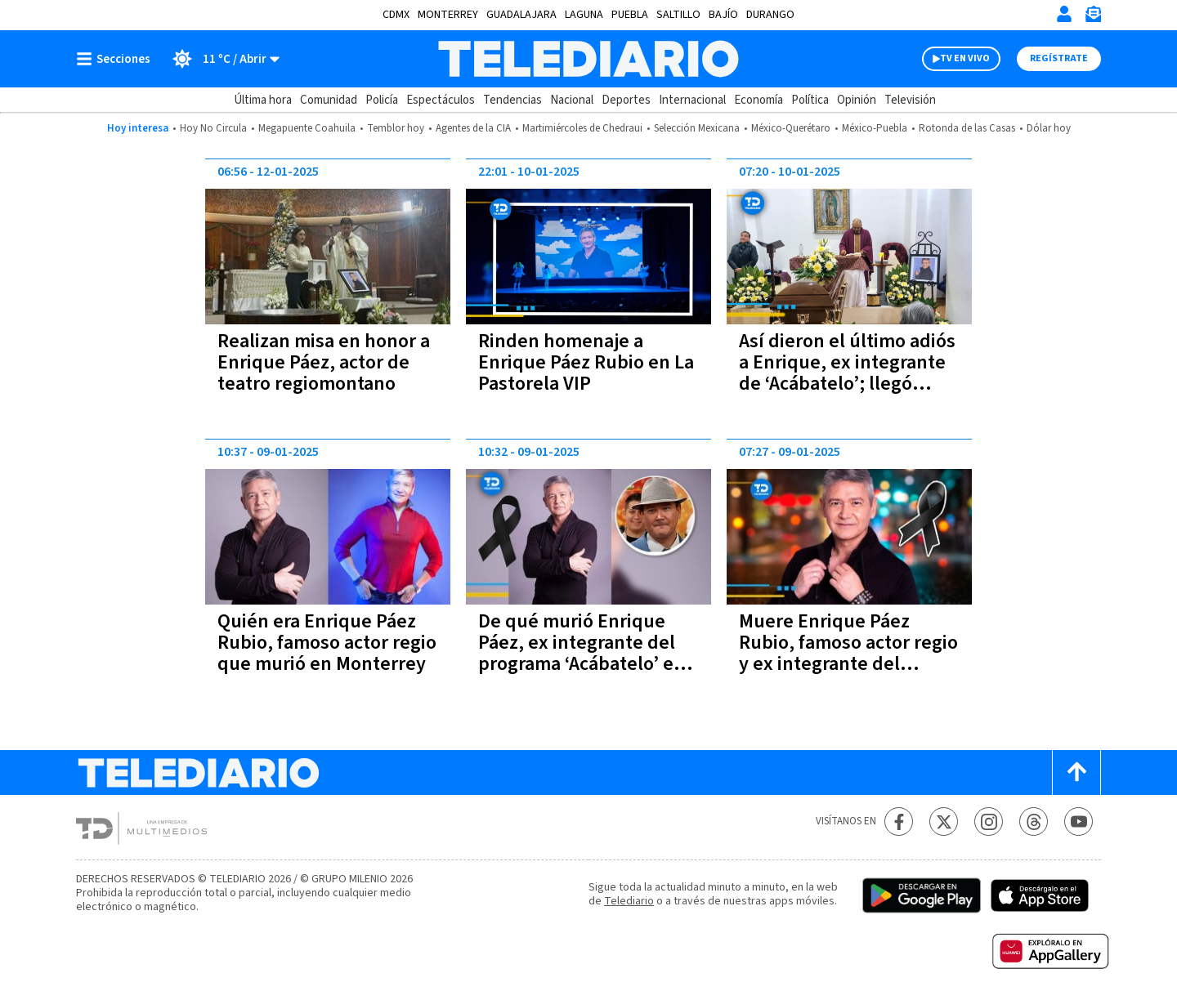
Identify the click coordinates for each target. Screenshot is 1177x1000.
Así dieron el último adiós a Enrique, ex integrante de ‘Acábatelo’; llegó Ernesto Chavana (847, 373)
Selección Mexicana (697, 128)
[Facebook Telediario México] (898, 821)
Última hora (263, 100)
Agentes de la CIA (473, 128)
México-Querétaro (790, 128)
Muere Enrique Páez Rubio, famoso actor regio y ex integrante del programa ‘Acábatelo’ (848, 653)
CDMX (396, 15)
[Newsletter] (1093, 18)
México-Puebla (874, 128)
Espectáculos (440, 100)
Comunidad (328, 100)
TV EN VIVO (965, 58)
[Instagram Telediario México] (988, 821)
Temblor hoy (395, 128)
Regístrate (1059, 58)
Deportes (626, 100)
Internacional (692, 100)
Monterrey (448, 15)
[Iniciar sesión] (1064, 14)
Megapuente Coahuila (307, 128)
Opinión (856, 100)
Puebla (629, 15)
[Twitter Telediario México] (943, 821)
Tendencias (512, 100)
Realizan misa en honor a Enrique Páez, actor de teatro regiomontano (323, 362)
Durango (770, 15)
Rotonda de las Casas (967, 128)
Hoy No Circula (213, 128)
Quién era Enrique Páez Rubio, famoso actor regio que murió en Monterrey (326, 642)
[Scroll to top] (1076, 772)
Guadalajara (521, 15)
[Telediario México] (588, 58)
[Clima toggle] (220, 59)
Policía (381, 100)
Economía (758, 100)
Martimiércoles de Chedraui (582, 128)
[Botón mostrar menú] (117, 59)
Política (810, 100)
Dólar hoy (1049, 128)
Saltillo (678, 15)
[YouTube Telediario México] (1078, 821)
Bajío (723, 15)
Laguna (584, 15)
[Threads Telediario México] (1033, 821)
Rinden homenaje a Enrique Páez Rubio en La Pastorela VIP (586, 362)
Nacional (571, 100)
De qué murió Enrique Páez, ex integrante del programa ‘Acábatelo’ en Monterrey (581, 653)
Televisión (910, 100)
